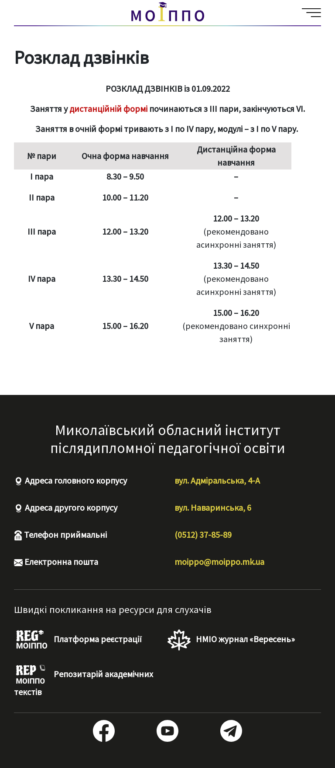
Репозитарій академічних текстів (83, 680)
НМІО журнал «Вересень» (231, 640)
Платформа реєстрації (78, 640)
